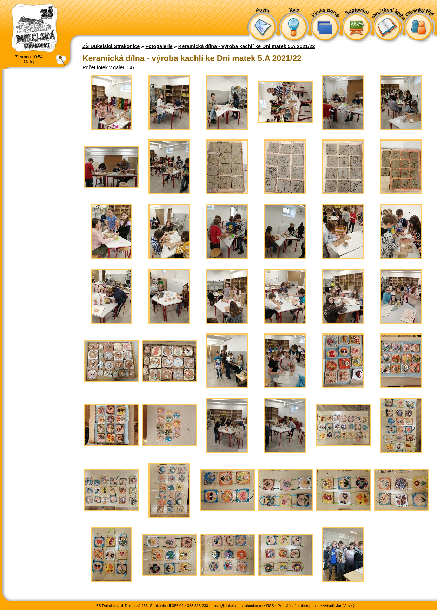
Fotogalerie (159, 46)
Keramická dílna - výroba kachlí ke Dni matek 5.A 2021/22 (246, 46)
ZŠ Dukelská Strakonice (111, 46)
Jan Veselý (345, 606)
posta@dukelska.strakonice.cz (237, 606)
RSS (270, 606)
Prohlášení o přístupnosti (298, 606)
